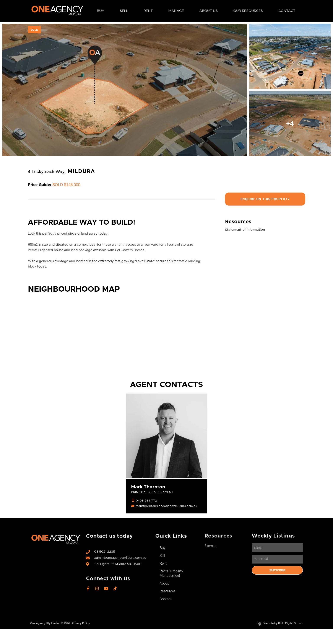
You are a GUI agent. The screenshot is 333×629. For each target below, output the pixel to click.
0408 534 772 (146, 501)
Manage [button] (176, 11)
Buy (163, 548)
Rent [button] (148, 11)
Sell (162, 556)
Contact (286, 11)
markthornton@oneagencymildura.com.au (168, 506)
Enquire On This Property (265, 199)
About (164, 584)
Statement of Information (246, 230)
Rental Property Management (171, 574)
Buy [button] (100, 11)
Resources (167, 592)
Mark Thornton (148, 487)
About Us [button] (208, 11)
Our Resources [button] (248, 11)
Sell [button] (124, 11)
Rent (163, 564)
